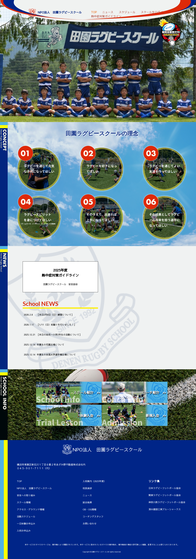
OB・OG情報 (89, 509)
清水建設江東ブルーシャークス (165, 509)
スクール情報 (24, 502)
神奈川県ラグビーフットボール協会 (167, 502)
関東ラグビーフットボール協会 (165, 495)
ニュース (107, 11)
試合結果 (87, 502)
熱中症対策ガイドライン (106, 15)
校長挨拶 (87, 488)
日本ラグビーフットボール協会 (165, 488)
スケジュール (127, 11)
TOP (94, 11)
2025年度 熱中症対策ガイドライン (60, 277)
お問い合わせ (89, 523)
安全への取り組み (26, 495)
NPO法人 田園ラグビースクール (34, 488)
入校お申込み (24, 530)
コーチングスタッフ (93, 516)
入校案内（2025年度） (94, 481)
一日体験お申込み (26, 523)
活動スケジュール (26, 516)
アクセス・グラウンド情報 (30, 509)
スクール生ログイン (153, 11)
